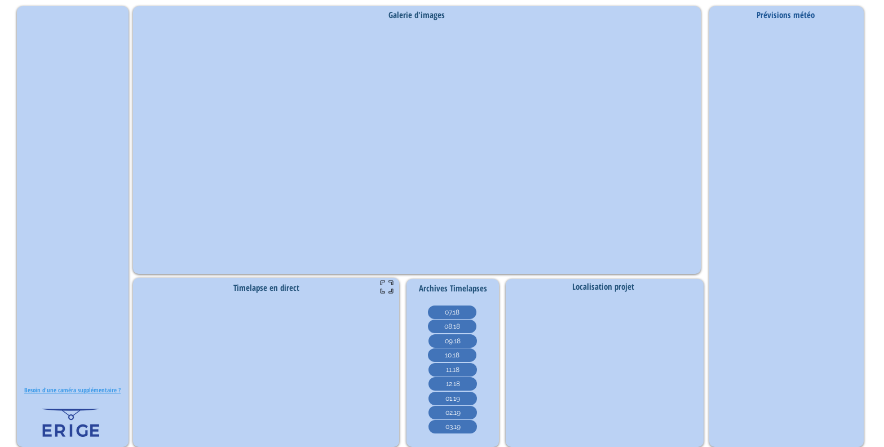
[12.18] (452, 384)
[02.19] (452, 412)
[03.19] (452, 426)
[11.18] (452, 370)
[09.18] (452, 341)
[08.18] (452, 326)
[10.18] (452, 355)
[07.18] (452, 312)
